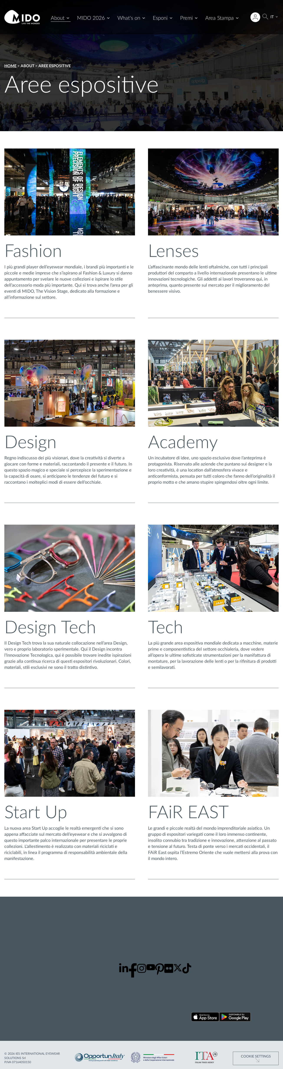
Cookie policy (268, 930)
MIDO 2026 (91, 18)
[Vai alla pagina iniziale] (22, 17)
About (57, 18)
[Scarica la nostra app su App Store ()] (205, 1017)
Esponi (160, 18)
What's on (128, 18)
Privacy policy (268, 919)
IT (272, 17)
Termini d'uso (268, 941)
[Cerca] (265, 17)
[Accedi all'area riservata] (255, 17)
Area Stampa (219, 18)
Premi (186, 18)
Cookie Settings (256, 1056)
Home (10, 66)
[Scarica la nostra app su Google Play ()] (235, 1017)
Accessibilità (272, 949)
